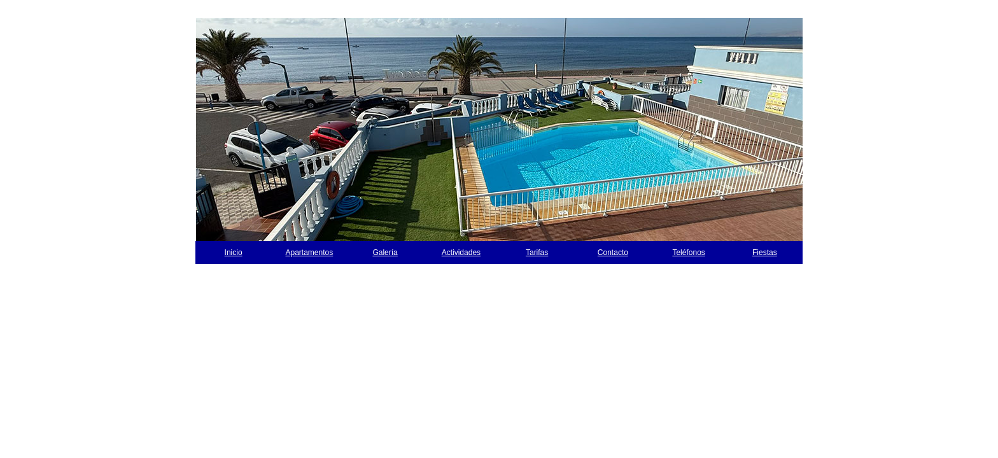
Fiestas (764, 252)
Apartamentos (310, 252)
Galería (384, 252)
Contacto (613, 252)
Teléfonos (688, 252)
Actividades (461, 252)
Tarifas (537, 252)
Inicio (233, 252)
